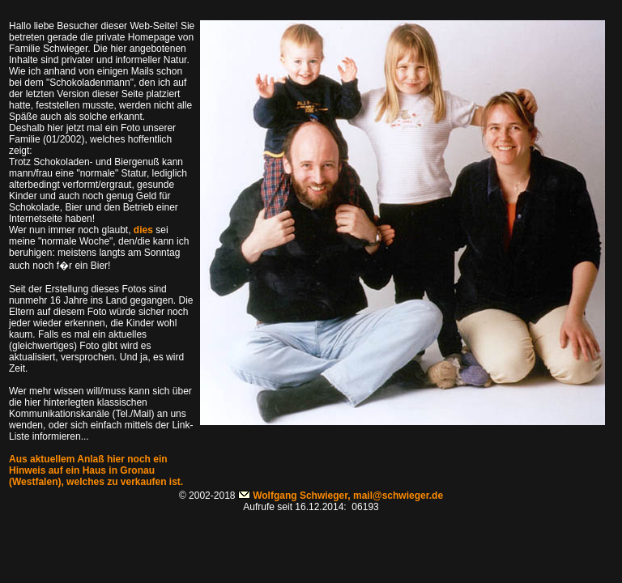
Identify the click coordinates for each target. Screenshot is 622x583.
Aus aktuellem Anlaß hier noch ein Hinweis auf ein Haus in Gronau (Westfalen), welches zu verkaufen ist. (96, 470)
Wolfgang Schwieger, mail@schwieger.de (348, 495)
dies (143, 230)
